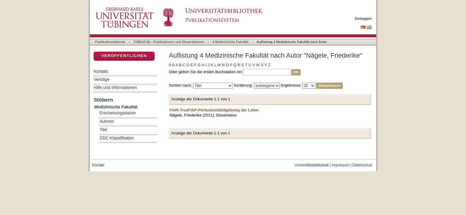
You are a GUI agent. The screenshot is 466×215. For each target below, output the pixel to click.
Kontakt (101, 71)
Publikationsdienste (110, 42)
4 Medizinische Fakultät (230, 42)
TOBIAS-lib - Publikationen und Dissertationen (168, 42)
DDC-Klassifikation (117, 138)
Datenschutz (362, 165)
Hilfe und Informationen (115, 87)
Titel (103, 130)
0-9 (172, 65)
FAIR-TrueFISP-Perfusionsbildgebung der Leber (214, 110)
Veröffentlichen (124, 55)
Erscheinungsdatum (118, 113)
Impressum (341, 165)
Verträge (101, 79)
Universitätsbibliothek (312, 165)
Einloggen (363, 18)
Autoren (107, 121)
